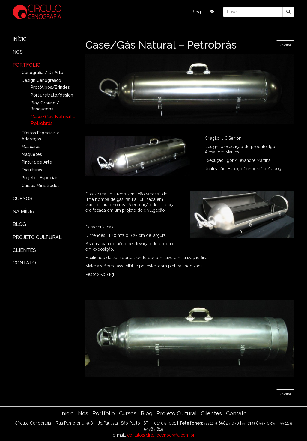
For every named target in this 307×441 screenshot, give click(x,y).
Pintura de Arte (37, 162)
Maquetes (32, 154)
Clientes (24, 250)
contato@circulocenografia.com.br (161, 435)
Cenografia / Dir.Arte (42, 72)
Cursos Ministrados (41, 185)
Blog (196, 12)
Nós (18, 52)
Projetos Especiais (40, 177)
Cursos (22, 198)
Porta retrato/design (52, 95)
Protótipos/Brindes (50, 87)
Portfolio (26, 65)
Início (20, 39)
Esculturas (32, 170)
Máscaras (31, 146)
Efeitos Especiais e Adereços (41, 135)
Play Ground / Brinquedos (45, 105)
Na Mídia (23, 211)
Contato (24, 263)
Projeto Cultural (37, 237)
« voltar (285, 45)
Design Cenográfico (41, 80)
